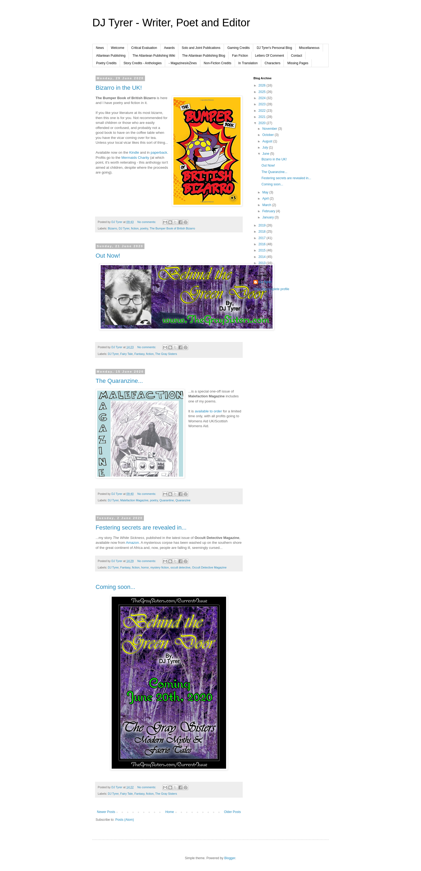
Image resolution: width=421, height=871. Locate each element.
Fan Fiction (240, 55)
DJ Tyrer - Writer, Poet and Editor (171, 22)
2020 (263, 123)
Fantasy (139, 353)
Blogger (229, 858)
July (265, 147)
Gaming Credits (238, 48)
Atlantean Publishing (110, 55)
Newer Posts (106, 812)
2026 (263, 85)
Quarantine (166, 500)
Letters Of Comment (269, 55)
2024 (263, 98)
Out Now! (108, 255)
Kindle (134, 152)
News (100, 48)
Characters (273, 63)
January (268, 217)
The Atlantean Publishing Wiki (153, 55)
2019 (263, 225)
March (267, 205)
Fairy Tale (126, 353)
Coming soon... (115, 587)
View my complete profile (271, 289)
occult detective (180, 567)
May (265, 192)
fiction (135, 228)
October (268, 135)
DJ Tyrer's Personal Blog (274, 48)
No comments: (147, 222)
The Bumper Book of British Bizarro (172, 228)
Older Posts (232, 812)
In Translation (248, 63)
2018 (263, 231)
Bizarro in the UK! (119, 87)
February (269, 211)
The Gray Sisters (166, 353)
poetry (144, 228)
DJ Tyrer (124, 228)
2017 (263, 238)
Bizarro (112, 228)
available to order (208, 411)
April (266, 198)
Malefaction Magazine (134, 500)
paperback (159, 152)
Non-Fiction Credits (217, 63)
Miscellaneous (309, 48)
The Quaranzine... (119, 380)
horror (145, 567)
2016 (263, 244)
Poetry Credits (106, 63)
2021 (263, 117)
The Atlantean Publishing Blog (203, 55)
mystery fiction (159, 567)
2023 (263, 104)
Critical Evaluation (144, 48)
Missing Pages (297, 63)
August (267, 141)
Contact (296, 55)
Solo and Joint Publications (201, 48)
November (270, 129)
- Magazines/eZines (183, 63)
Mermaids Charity (135, 158)
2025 (263, 92)
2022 (263, 111)
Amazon (132, 543)
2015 (263, 250)
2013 (263, 263)
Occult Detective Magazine (209, 567)
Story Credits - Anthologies (143, 63)
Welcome (117, 48)
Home (169, 812)
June (266, 154)
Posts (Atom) (124, 820)
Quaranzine (183, 500)
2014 (263, 257)
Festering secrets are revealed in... (141, 527)
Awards (169, 48)
